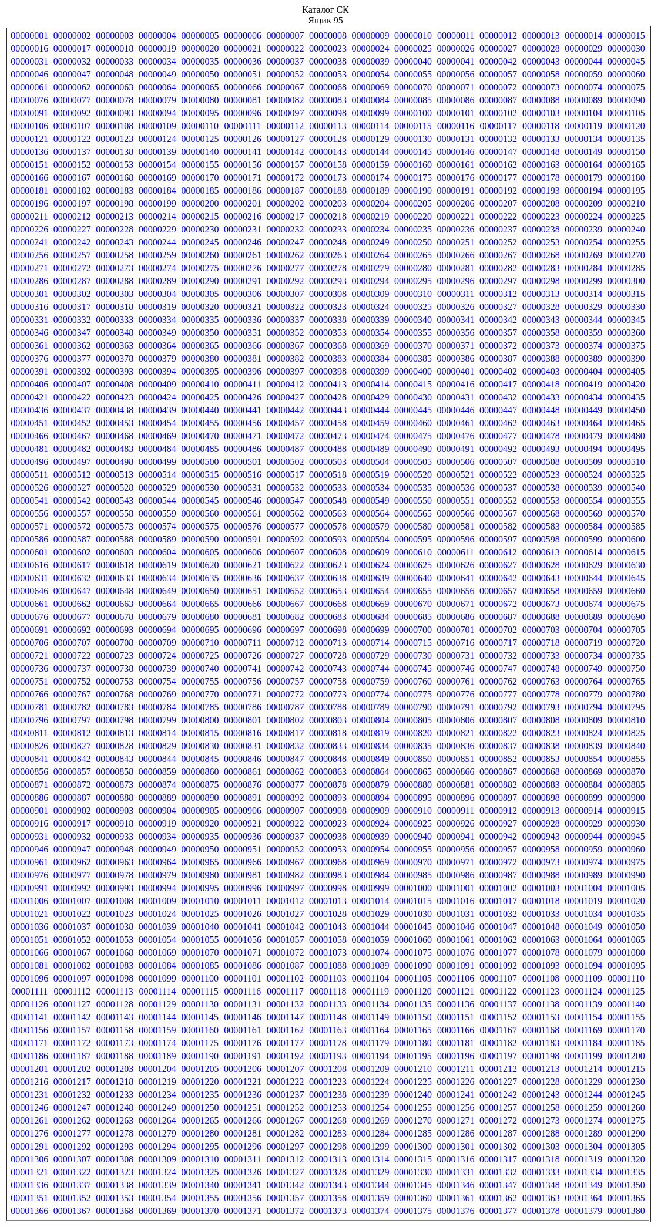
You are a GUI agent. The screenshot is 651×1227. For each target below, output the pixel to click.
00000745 (413, 668)
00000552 (498, 500)
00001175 (200, 1043)
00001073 (328, 953)
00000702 (498, 630)
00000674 (583, 604)
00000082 (285, 100)
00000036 (242, 61)
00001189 (157, 1056)
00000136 (29, 152)
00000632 (72, 578)
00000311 (455, 294)
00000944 (583, 836)
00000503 (328, 462)
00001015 (413, 901)
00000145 (413, 152)
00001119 (370, 991)
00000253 (541, 242)
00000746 (456, 668)
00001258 (541, 1108)
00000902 (72, 810)
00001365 (626, 1198)
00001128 (114, 1004)
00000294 (371, 281)
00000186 (242, 190)
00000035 (200, 61)
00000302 (72, 294)
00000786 (242, 707)
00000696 (242, 630)
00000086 (456, 100)
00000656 (456, 591)
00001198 (540, 1056)
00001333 (541, 1172)
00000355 (413, 333)
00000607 (285, 552)
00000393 (114, 371)
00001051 (29, 940)
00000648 (114, 591)
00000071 (456, 87)
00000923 (328, 823)
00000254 (583, 242)
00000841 (29, 759)
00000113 (327, 126)
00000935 (200, 836)
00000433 (541, 397)
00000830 (200, 746)
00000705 (626, 630)
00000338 (328, 320)
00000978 (114, 875)
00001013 (328, 901)
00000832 (285, 746)
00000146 (456, 152)
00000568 (541, 513)
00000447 (498, 410)
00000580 (413, 526)
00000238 (541, 229)
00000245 (200, 242)
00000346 (29, 333)
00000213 (114, 216)
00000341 (456, 320)
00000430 (413, 397)
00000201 (242, 203)
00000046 (29, 74)
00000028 (541, 48)
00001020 (626, 901)
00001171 (29, 1043)
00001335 (626, 1172)
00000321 (242, 307)
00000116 (455, 126)
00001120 (412, 991)
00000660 (626, 591)
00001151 (455, 1017)
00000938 (328, 836)
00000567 (498, 513)
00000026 (456, 48)
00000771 (242, 694)
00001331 (456, 1172)
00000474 (371, 436)
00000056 (456, 74)
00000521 (456, 475)
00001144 (157, 1017)
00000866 (456, 772)
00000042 (498, 61)
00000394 (157, 371)
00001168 (540, 1030)
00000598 (541, 539)
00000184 (157, 190)
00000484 (157, 449)
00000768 (114, 694)
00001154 (583, 1017)
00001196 (455, 1056)
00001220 (200, 1082)
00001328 (328, 1172)
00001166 (455, 1030)
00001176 (242, 1043)
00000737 (72, 668)
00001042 (285, 927)
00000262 (285, 255)
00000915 (626, 810)
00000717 (498, 643)
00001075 (413, 953)
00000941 (456, 836)
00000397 (285, 371)
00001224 (371, 1082)
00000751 (29, 681)
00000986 (456, 875)
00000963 (114, 862)
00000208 (541, 203)
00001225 (413, 1082)
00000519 (371, 475)
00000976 (29, 875)
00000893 (328, 798)
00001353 (114, 1198)
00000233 (328, 229)
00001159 (157, 1030)
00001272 (498, 1120)
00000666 (242, 604)
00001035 (626, 914)
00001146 (242, 1017)
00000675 (626, 604)
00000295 (413, 281)
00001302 (498, 1146)
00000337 (285, 320)
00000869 (583, 772)
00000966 (242, 862)
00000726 (242, 655)
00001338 (114, 1185)
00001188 (114, 1056)
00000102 (498, 113)
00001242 (498, 1095)
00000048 (114, 74)
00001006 (29, 901)
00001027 (285, 914)
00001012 (285, 901)
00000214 (157, 216)
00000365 (200, 345)
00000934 (157, 836)
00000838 (541, 746)
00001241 (456, 1095)
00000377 (72, 358)
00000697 (285, 630)
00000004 (157, 36)
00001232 (72, 1095)
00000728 (328, 655)
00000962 (72, 862)
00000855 (626, 759)
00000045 (626, 61)
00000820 (413, 733)
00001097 (72, 978)
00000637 (285, 578)
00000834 (371, 746)
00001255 (413, 1108)
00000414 (371, 384)
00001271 (456, 1120)
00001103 (327, 978)
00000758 (328, 681)
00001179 (370, 1043)
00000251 (456, 242)
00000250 (413, 242)
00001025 (200, 914)
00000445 (413, 410)
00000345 (626, 320)
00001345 (413, 1185)
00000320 (200, 307)
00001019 (583, 901)
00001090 (413, 965)
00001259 (583, 1108)
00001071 (242, 953)
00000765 (626, 681)
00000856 (29, 772)
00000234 (371, 229)
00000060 (626, 74)
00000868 (541, 772)
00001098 (114, 978)
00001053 (114, 940)
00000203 (328, 203)
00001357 (285, 1198)
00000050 (200, 74)
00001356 (242, 1198)
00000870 (626, 772)
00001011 (242, 901)
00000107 (72, 126)
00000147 (498, 152)
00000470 (200, 436)
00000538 (541, 488)
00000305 (200, 294)
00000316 (29, 307)
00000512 (72, 475)
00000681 (242, 617)
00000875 (200, 785)
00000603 (114, 552)
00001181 (455, 1043)
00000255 (626, 242)
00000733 (541, 655)
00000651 (242, 591)
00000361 (29, 345)
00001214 (583, 1069)
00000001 (29, 36)
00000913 (541, 810)
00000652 (285, 591)
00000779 (583, 694)
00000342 (498, 320)
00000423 (114, 397)
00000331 (29, 320)
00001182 (497, 1043)
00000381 (242, 358)
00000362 (72, 345)
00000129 (371, 139)
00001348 (541, 1185)
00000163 (541, 165)
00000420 (626, 384)
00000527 (72, 488)
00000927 (498, 823)
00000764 (583, 681)
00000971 (456, 862)
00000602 (72, 552)
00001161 (242, 1030)
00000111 (242, 126)
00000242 (72, 242)
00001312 (285, 1159)
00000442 (285, 410)
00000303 (114, 294)
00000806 (456, 720)
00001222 (285, 1082)
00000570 (626, 513)
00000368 (328, 345)
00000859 (157, 772)
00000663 (114, 604)
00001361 (456, 1198)
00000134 (583, 139)
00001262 (72, 1120)
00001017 (498, 901)
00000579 (371, 526)
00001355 (200, 1198)
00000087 (498, 100)
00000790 (413, 707)
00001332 (498, 1172)
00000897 (498, 798)
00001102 (285, 978)
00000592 (285, 539)
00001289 (583, 1133)
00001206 (242, 1069)
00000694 (157, 630)
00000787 (285, 707)
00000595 (413, 539)
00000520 (413, 475)
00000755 (200, 681)
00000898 (541, 798)
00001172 (71, 1043)
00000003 (114, 36)
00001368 (114, 1211)
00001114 (157, 991)
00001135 (412, 1004)
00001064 (583, 940)
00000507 (498, 462)
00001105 (412, 978)
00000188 (328, 190)
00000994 (157, 888)
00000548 (328, 500)
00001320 (626, 1159)
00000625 (413, 565)
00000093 (114, 113)
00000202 (285, 203)
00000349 (157, 333)
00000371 (456, 345)
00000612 (498, 552)
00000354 (371, 333)
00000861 (242, 772)
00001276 (29, 1133)
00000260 (200, 255)
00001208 (328, 1069)
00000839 (583, 746)
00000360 (626, 333)
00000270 (626, 255)
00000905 (200, 810)
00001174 (157, 1043)
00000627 (498, 565)
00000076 (29, 100)
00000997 (285, 888)
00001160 (200, 1030)
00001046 (456, 927)
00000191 (456, 190)
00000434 (583, 397)
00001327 (285, 1172)
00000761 (456, 681)
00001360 (413, 1198)
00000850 (413, 759)
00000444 (371, 410)
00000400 (413, 371)
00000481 (29, 449)
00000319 (157, 307)
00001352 (72, 1198)
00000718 (541, 643)
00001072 (285, 953)
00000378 (114, 358)
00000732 (498, 655)
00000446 (456, 410)
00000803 (328, 720)
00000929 (583, 823)
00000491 (456, 449)
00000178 (541, 178)
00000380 (200, 358)
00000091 (29, 113)
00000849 (371, 759)
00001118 (328, 991)
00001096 (29, 978)
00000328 (541, 307)
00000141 (242, 152)
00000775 (413, 694)
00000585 (626, 526)
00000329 (583, 307)
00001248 (114, 1108)
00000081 (242, 100)
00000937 (285, 836)
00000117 (497, 126)
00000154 (157, 165)
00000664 (157, 604)
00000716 (456, 643)
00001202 (72, 1069)
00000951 (242, 849)
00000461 (456, 423)
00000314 (583, 294)
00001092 (498, 965)
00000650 (200, 591)
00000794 (583, 707)
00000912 (498, 810)
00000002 (72, 36)
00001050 (626, 927)
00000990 (626, 875)
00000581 (456, 526)
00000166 (29, 178)
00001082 (72, 965)
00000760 (413, 681)
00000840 (626, 746)
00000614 (583, 552)
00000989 (583, 875)
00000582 (498, 526)
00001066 (29, 953)
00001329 (371, 1172)
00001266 (242, 1120)
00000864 (371, 772)
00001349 (583, 1185)
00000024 (371, 48)
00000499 (157, 462)
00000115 (412, 126)
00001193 (327, 1056)
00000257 (72, 255)
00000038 (328, 61)
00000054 (371, 74)
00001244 (583, 1095)
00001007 (72, 901)
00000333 (114, 320)
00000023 (328, 48)
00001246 (29, 1108)
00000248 (328, 242)
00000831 (242, 746)
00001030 (413, 914)
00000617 (72, 565)
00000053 (328, 74)
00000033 (114, 61)
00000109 (157, 126)
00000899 (583, 798)
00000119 (583, 126)
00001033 (541, 914)
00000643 (541, 578)
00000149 (583, 152)
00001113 (114, 991)
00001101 (242, 978)
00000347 (72, 333)
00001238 (328, 1095)
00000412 (285, 384)
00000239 (583, 229)
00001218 (114, 1082)
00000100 (413, 113)
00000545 (200, 500)
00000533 (328, 488)
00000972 (498, 862)
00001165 (412, 1030)
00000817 (285, 733)
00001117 (285, 991)
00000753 (114, 681)
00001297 (285, 1146)
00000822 (498, 733)
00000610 (413, 552)
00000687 (498, 617)
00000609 (371, 552)
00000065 (200, 87)
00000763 (541, 681)
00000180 (626, 178)
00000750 (626, 668)
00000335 (200, 320)
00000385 (413, 358)
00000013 (541, 36)
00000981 (242, 875)
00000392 (72, 371)
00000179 (583, 178)
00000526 (29, 488)
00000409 (157, 384)
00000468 (114, 436)
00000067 (285, 87)
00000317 (72, 307)
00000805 (413, 720)
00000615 (626, 552)
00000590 (200, 539)
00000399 (371, 371)
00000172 (285, 178)
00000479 (583, 436)
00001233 (114, 1095)
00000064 (157, 87)
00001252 (285, 1108)
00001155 (626, 1017)
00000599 (583, 539)
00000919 (157, 823)
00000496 (29, 462)
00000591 (242, 539)
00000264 (371, 255)
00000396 (242, 371)
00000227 (72, 229)
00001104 (370, 978)
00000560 (200, 513)
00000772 (285, 694)
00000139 (157, 152)
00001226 (456, 1082)
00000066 (242, 87)
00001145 (200, 1017)
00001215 (626, 1069)
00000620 (200, 565)
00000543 (114, 500)
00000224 (583, 216)
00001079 (583, 953)
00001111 (29, 991)
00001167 (497, 1030)
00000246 (242, 242)
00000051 (242, 74)
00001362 (498, 1198)
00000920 (200, 823)
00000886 (29, 798)
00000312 (498, 294)
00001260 (626, 1108)
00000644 (583, 578)
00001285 (413, 1133)
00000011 (455, 36)
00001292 (72, 1146)
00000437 (72, 410)
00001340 (200, 1185)
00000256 (29, 255)
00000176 (456, 178)
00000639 (371, 578)
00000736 (29, 668)
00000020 (200, 48)
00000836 (456, 746)
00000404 (583, 371)
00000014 (583, 36)
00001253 (328, 1108)
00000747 (498, 668)
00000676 (29, 617)
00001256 (456, 1108)
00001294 (157, 1146)
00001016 (456, 901)
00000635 (200, 578)
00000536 (456, 488)
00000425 (200, 397)
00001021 (29, 914)
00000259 (157, 255)
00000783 (114, 707)
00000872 (72, 785)
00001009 (157, 901)
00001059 (371, 940)
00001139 (583, 1004)
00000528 (114, 488)
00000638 (328, 578)
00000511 (29, 475)
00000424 (157, 397)
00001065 (626, 940)
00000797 (72, 720)
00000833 (328, 746)
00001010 (200, 901)
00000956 (456, 849)
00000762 (498, 681)
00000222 (498, 216)
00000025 (413, 48)
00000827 (72, 746)
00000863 (328, 772)
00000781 (29, 707)
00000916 (29, 823)
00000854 (583, 759)
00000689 (583, 617)
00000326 (456, 307)
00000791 (456, 707)
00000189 (371, 190)
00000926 (456, 823)
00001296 (242, 1146)
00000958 (541, 849)
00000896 (456, 798)
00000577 (285, 526)
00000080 (200, 100)
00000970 (413, 862)
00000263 (328, 255)
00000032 (72, 61)
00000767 (72, 694)
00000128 (328, 139)
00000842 (72, 759)
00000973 (541, 862)
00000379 (157, 358)
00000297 (498, 281)
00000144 (371, 152)
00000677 (72, 617)
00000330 (626, 307)
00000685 (413, 617)
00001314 (371, 1159)
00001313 (328, 1159)
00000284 (583, 268)
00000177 (498, 178)
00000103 (541, 113)
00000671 (456, 604)
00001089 (371, 965)
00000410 (200, 384)
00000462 (498, 423)
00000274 (157, 268)
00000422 (72, 397)
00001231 (29, 1095)
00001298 (328, 1146)
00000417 (498, 384)
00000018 (114, 48)
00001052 (72, 940)
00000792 (498, 707)
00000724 (157, 655)
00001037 (72, 927)
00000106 (29, 126)
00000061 (29, 87)
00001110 (626, 978)
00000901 (29, 810)
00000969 (371, 862)
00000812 (72, 733)
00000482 (72, 449)
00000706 (29, 643)
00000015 (626, 36)
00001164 (370, 1030)
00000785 (200, 707)
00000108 (114, 126)
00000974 (583, 862)
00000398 (328, 371)
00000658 (541, 591)
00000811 (29, 733)
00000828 (114, 746)
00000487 (285, 449)
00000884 (583, 785)
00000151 (29, 165)
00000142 (285, 152)
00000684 (371, 617)
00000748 (541, 668)
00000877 (285, 785)
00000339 (371, 320)
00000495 (626, 449)
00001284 (371, 1133)
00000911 (455, 810)
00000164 (583, 165)
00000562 (285, 513)
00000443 (328, 410)
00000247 (285, 242)
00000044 (583, 61)
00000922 (285, 823)
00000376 (29, 358)
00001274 (583, 1120)
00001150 (412, 1017)
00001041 (242, 927)
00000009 (371, 36)
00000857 (72, 772)
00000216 (242, 216)
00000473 (328, 436)
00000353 (328, 333)
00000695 (200, 630)
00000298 (541, 281)
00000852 (498, 759)
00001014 (371, 901)
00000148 (541, 152)
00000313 (541, 294)
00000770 (200, 694)
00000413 (328, 384)
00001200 (626, 1056)
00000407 (72, 384)
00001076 (456, 953)
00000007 (285, 36)
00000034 (157, 61)
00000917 (72, 823)
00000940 (413, 836)
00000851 (456, 759)
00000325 (413, 307)
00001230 (626, 1082)
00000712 (285, 643)
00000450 (626, 410)
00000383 (328, 358)
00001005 (626, 888)
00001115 (200, 991)
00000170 (200, 178)
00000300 (626, 281)
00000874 (157, 785)
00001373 (328, 1211)
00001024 (157, 914)
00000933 (114, 836)
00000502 (285, 462)
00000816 (242, 733)
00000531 (242, 488)
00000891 (242, 798)
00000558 (114, 513)
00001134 (370, 1004)
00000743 (328, 668)
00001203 (114, 1069)
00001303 (541, 1146)
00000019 (157, 48)
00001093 (541, 965)
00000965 (200, 862)
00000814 (157, 733)
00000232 (285, 229)
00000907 (285, 810)
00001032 (498, 914)
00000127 (285, 139)
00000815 (200, 733)
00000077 (72, 100)
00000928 (541, 823)
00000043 (541, 61)
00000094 (157, 113)
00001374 (371, 1211)
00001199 (583, 1056)
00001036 (29, 927)
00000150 (626, 152)
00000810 (626, 720)
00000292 (285, 281)
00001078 (541, 953)
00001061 (456, 940)
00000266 (456, 255)
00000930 (626, 823)
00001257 (498, 1108)
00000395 (200, 371)
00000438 (114, 410)
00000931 (29, 836)
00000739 (157, 668)
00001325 (200, 1172)
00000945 (626, 836)
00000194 (583, 190)
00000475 (413, 436)
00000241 (29, 242)
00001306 (29, 1159)
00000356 (456, 333)
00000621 (242, 565)
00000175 (413, 178)
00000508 (541, 462)
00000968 (328, 862)
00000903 (114, 810)
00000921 (242, 823)
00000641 (456, 578)
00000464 (583, 423)
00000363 (114, 345)
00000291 (242, 281)
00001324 (157, 1172)
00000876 (242, 785)
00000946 (29, 849)
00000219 (371, 216)
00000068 (328, 87)
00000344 (583, 320)
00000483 (114, 449)
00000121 (29, 139)
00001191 (242, 1056)
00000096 (242, 113)
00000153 (114, 165)
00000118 (540, 126)
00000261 (242, 255)
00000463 (541, 423)
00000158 (328, 165)
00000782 (72, 707)
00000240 (626, 229)
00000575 (200, 526)
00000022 (285, 48)
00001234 (157, 1095)
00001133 (327, 1004)
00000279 (371, 268)
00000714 (371, 643)
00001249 (157, 1108)
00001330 (413, 1172)
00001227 (498, 1082)
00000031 (29, 61)
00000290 (200, 281)
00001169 (583, 1030)
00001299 (371, 1146)
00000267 (498, 255)
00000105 (626, 113)
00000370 (413, 345)
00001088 (328, 965)
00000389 (583, 358)
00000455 (200, 423)
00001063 (541, 940)
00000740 (200, 668)
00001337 (72, 1185)
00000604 (157, 552)
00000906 (242, 810)
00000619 (157, 565)
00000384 (371, 358)
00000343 (541, 320)
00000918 (114, 823)
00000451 (29, 423)
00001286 (456, 1133)
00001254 (371, 1108)
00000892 (285, 798)
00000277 (285, 268)
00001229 (583, 1082)
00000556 (29, 513)
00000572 (72, 526)
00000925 (413, 823)
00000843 (114, 759)
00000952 (285, 849)
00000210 (626, 203)
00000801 (242, 720)
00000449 (583, 410)
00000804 (371, 720)
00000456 (242, 423)
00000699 (371, 630)
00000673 (541, 604)
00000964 (157, 862)
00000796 (29, 720)
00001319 (583, 1159)
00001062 (498, 940)
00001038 (114, 927)
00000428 (328, 397)
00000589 (157, 539)
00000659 (583, 591)
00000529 (157, 488)
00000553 (541, 500)
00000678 (114, 617)
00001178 (327, 1043)
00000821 (456, 733)
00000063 (114, 87)
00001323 (114, 1172)
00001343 (328, 1185)
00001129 (157, 1004)
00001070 (200, 953)
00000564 (371, 513)
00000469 (157, 436)
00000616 (29, 565)
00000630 (626, 565)
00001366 (29, 1211)
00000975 (626, 862)
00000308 (328, 294)
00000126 (242, 139)
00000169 (157, 178)
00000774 (371, 694)
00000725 (200, 655)
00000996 (242, 888)
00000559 (157, 513)
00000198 (114, 203)
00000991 (29, 888)
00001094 (583, 965)
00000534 (371, 488)
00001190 (200, 1056)
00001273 (541, 1120)
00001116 (242, 991)
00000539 (583, 488)
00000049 (157, 74)
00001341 (242, 1185)
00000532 (285, 488)
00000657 (498, 591)
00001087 (285, 965)
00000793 (541, 707)
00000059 (583, 74)
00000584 (583, 526)
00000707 (72, 643)
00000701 (456, 630)
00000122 (72, 139)
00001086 (242, 965)
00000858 (114, 772)
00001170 (626, 1030)
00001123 (540, 991)
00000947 (72, 849)
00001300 (413, 1146)
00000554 (583, 500)
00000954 (371, 849)
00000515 (200, 475)
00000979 (157, 875)
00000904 (157, 810)
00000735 (626, 655)
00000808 (541, 720)
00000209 (583, 203)
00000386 (456, 358)
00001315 (413, 1159)
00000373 (541, 345)
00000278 (328, 268)
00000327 (498, 307)
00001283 (328, 1133)
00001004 (583, 888)
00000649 (157, 591)
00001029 (371, 914)
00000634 (157, 578)
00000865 (413, 772)
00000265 (413, 255)
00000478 (541, 436)
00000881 (456, 785)
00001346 (456, 1185)
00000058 (541, 74)
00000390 (626, 358)
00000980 (200, 875)
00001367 (72, 1211)
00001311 (242, 1159)
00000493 (541, 449)
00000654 (371, 591)
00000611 (455, 552)
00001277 (72, 1133)
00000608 (328, 552)
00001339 (157, 1185)
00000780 (626, 694)
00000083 (328, 100)
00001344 (371, 1185)
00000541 (29, 500)
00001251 (242, 1108)
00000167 (72, 178)
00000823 (541, 733)
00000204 (371, 203)
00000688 (541, 617)
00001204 (157, 1069)
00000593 (328, 539)
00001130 (200, 1004)
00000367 (285, 345)
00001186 (29, 1056)
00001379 (583, 1211)
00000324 (371, 307)
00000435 (626, 397)
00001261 (29, 1120)
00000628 (541, 565)
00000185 (200, 190)
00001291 (29, 1146)
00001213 (541, 1069)
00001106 (455, 978)
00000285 (626, 268)
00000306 (242, 294)
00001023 (114, 914)
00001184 (583, 1043)
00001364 (583, 1198)
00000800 (200, 720)
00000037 (285, 61)
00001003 (541, 888)
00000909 (371, 810)
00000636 (242, 578)
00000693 (114, 630)
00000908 (328, 810)
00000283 (541, 268)
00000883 (541, 785)
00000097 (285, 113)
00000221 (456, 216)
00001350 (626, 1185)
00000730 (413, 655)
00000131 (456, 139)
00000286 (29, 281)
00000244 (157, 242)
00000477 (498, 436)
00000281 (456, 268)
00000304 (157, 294)
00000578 (328, 526)
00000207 (498, 203)
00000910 (413, 810)
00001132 (285, 1004)
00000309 (371, 294)
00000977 (72, 875)
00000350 (200, 333)
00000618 (114, 565)
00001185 (626, 1043)
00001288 (541, 1133)
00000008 (328, 36)
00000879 (371, 785)
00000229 (157, 229)
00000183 (114, 190)
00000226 (29, 229)
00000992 (72, 888)
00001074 (371, 953)
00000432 (498, 397)
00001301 (456, 1146)
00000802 (285, 720)
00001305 (626, 1146)
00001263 (114, 1120)
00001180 (412, 1043)
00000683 (328, 617)
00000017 (72, 48)
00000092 (72, 113)
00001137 (497, 1004)
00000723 (114, 655)
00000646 (29, 591)
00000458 (328, 423)
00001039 (157, 927)
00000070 (413, 87)
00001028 (328, 914)
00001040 (200, 927)
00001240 (413, 1095)
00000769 (157, 694)
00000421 (29, 397)
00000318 (114, 307)
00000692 (72, 630)
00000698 (328, 630)
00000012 (498, 36)
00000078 (114, 100)
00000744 (371, 668)
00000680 (200, 617)
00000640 (413, 578)
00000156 (242, 165)
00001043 (328, 927)
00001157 (71, 1030)
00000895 (413, 798)
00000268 (541, 255)
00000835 (413, 746)
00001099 (157, 978)
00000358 (541, 333)
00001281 (242, 1133)
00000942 (498, 836)
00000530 (200, 488)
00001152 (497, 1017)
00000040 (413, 61)
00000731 (456, 655)
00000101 (456, 113)
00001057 (285, 940)
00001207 (285, 1069)
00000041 (456, 61)
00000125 (200, 139)
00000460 (413, 423)
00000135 (626, 139)
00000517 (285, 475)
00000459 (371, 423)
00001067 (72, 953)
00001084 (157, 965)
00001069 (157, 953)
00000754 (157, 681)
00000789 (371, 707)
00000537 (498, 488)
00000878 (328, 785)
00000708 (114, 643)
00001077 (498, 953)
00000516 (242, 475)
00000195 (626, 190)
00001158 (114, 1030)
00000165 (626, 165)
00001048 (541, 927)
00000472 (285, 436)
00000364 (157, 345)
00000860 (200, 772)
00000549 (371, 500)
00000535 (413, 488)
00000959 (583, 849)
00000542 (72, 500)
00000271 (29, 268)
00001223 (328, 1082)
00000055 (413, 74)
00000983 (328, 875)
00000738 (114, 668)
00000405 (626, 371)
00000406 (29, 384)
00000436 (29, 410)
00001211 (455, 1069)
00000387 (498, 358)
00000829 (157, 746)
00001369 (157, 1211)
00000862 (285, 772)
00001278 (114, 1133)
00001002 (498, 888)
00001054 (157, 940)
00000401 (456, 371)
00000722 (72, 655)
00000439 (157, 410)
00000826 (29, 746)
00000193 (541, 190)
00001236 (242, 1095)
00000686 (456, 617)
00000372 (498, 345)
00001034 (583, 914)
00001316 (456, 1159)
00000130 (413, 139)
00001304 (583, 1146)
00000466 (29, 436)
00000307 (285, 294)
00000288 (114, 281)
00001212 (498, 1069)
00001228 (541, 1082)
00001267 (285, 1120)
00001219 (157, 1082)
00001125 (626, 991)
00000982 (285, 875)
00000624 (371, 565)
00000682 (285, 617)
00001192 (285, 1056)
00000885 (626, 785)
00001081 (29, 965)
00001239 (371, 1095)
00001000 (413, 888)
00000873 (114, 785)
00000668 (328, 604)
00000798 (114, 720)
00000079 (157, 100)
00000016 (29, 48)
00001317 (498, 1159)
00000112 (285, 126)
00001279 (157, 1133)
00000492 (498, 449)
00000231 (242, 229)
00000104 (583, 113)
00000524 (583, 475)
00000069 (371, 87)
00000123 (114, 139)
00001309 (157, 1159)
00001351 (29, 1198)
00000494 (583, 449)
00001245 (626, 1095)
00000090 (626, 100)
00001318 (541, 1159)
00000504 (371, 462)
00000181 (29, 190)
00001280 (200, 1133)
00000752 (72, 681)
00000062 (72, 87)
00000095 (200, 113)
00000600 (626, 539)
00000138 (114, 152)
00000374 (583, 345)
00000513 (114, 475)
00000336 (242, 320)
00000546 (242, 500)
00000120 (626, 126)
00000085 (413, 100)
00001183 (540, 1043)
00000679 (157, 617)
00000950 (200, 849)
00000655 (413, 591)
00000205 (413, 203)
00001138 (540, 1004)
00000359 (583, 333)
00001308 (114, 1159)
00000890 (200, 798)
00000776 (456, 694)
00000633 (114, 578)
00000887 (72, 798)
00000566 (456, 513)
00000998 (328, 888)
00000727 (285, 655)
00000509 (583, 462)
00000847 (285, 759)
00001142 (71, 1017)
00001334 (583, 1172)
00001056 (242, 940)
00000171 (242, 178)
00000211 (29, 216)
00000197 (72, 203)
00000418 (541, 384)
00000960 (626, 849)
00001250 (200, 1108)
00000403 (541, 371)
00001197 (497, 1056)
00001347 (498, 1185)
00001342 (285, 1185)
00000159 (371, 165)
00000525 (626, 475)
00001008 (114, 901)
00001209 (371, 1069)
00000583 (541, 526)
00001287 (498, 1133)
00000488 (328, 449)
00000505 (413, 462)
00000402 (498, 371)
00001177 (285, 1043)
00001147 (285, 1017)
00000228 (114, 229)
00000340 (413, 320)
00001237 (285, 1095)
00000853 (541, 759)
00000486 (242, 449)
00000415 (413, 384)
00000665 (200, 604)
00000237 (498, 229)
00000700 (413, 630)
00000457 (285, 423)
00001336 (29, 1185)
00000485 (200, 449)
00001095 (626, 965)
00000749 (583, 668)
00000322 (285, 307)
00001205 (200, 1069)
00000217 (285, 216)
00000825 (626, 733)
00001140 (626, 1004)
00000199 (157, 203)
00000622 (285, 565)
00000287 (72, 281)
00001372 (285, 1211)
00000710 (200, 643)
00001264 (157, 1120)
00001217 (72, 1082)
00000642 (498, 578)
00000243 (114, 242)
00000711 (242, 643)
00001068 (114, 953)
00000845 (200, 759)
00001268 (328, 1120)
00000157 (285, 165)
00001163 (327, 1030)
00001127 (71, 1004)
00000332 (72, 320)
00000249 (371, 242)
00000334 (157, 320)
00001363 (541, 1198)
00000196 (29, 203)
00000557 (72, 513)
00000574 (157, 526)
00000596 (456, 539)
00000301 (29, 294)
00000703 (541, 630)
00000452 (72, 423)
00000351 (242, 333)
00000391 (29, 371)
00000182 (72, 190)
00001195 (412, 1056)
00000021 (242, 48)
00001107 (497, 978)
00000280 (413, 268)
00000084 (371, 100)
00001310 (200, 1159)
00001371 (242, 1211)
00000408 (114, 384)
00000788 (328, 707)
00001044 (371, 927)
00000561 (242, 513)
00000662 (72, 604)
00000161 (456, 165)
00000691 (29, 630)
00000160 (413, 165)
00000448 (541, 410)
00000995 (200, 888)
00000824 (583, 733)
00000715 (413, 643)
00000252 (498, 242)
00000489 (371, 449)
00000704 (583, 630)
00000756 (242, 681)
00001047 (498, 927)
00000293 (328, 281)
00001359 (371, 1198)
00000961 (29, 862)
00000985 (413, 875)
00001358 (328, 1198)
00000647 (72, 591)
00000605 (200, 552)
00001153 (540, 1017)
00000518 (328, 475)
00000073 (541, 87)
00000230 (200, 229)
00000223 (541, 216)
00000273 (114, 268)
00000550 (413, 500)
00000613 (541, 552)
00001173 (114, 1043)
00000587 (72, 539)
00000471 (242, 436)
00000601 (29, 552)
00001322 (72, 1172)
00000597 (498, 539)
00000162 (498, 165)
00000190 (413, 190)
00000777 (498, 694)
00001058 (328, 940)
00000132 (498, 139)
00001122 (497, 991)
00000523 (541, 475)
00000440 (200, 410)
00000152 (72, 165)
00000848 (328, 759)
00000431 (456, 397)
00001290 (626, 1133)
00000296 (456, 281)
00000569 (583, 513)
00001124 (583, 991)
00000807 (498, 720)
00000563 (328, 513)
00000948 (114, 849)
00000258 (114, 255)
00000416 (456, 384)
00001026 (242, 914)
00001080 (626, 953)
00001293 (114, 1146)
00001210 (413, 1069)
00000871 (29, 785)
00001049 (583, 927)
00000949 (157, 849)
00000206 (456, 203)
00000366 (242, 345)
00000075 (626, 87)
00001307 (72, 1159)
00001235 (200, 1095)
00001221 (242, 1082)
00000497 (72, 462)
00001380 (626, 1211)
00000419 (583, 384)
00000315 (626, 294)
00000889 (157, 798)
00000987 (498, 875)
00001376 (456, 1211)
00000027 (498, 48)
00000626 (456, 565)
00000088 (541, 100)
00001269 (371, 1120)
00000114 (370, 126)
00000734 (583, 655)
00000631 (29, 578)
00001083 (114, 965)
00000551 (456, 500)
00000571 (29, 526)
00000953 (328, 849)
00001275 (626, 1120)
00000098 (328, 113)
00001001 (456, 888)
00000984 (371, 875)
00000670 (413, 604)
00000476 (456, 436)
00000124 (157, 139)
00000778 (541, 694)
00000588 (114, 539)
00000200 (200, 203)
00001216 (29, 1082)
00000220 (413, 216)
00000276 (242, 268)
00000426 (242, 397)
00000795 (626, 707)
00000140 (200, 152)
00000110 (200, 126)
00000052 (285, 74)
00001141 (29, 1017)
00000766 (29, 694)
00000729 (371, 655)
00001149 (370, 1017)
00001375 (413, 1211)
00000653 (328, 591)
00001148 (327, 1017)
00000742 (285, 668)
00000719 (583, 643)
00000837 (498, 746)
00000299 (583, 281)
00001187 (71, 1056)
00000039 (371, 61)
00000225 (626, 216)
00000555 (626, 500)
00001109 (583, 978)
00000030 (626, 48)
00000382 (285, 358)
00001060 (413, 940)
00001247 (72, 1108)
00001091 (456, 965)
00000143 (328, 152)
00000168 (114, 178)
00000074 (583, 87)
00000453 (114, 423)
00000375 (626, 345)
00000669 (371, 604)
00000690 (626, 617)
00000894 (371, 798)
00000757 (285, 681)
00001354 (157, 1198)
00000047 (72, 74)
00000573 (114, 526)
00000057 (498, 74)
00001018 (541, 901)
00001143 (114, 1017)
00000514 (157, 475)
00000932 (72, 836)
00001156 (29, 1030)
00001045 (413, 927)
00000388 (541, 358)
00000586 (29, 539)
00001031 (456, 914)
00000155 (200, 165)
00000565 (413, 513)
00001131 (242, 1004)
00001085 (200, 965)
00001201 (29, 1069)
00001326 (242, 1172)
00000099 (371, 113)
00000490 (413, 449)
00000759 (371, 681)
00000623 (328, 565)
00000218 (328, 216)
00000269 (583, 255)
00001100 (200, 978)
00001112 (71, 991)
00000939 (371, 836)
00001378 (541, 1211)
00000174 (371, 178)
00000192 (498, 190)
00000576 (242, 526)
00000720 (626, 643)
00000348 (114, 333)
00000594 (371, 539)
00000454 (157, 423)
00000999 (371, 888)
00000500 (200, 462)
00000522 (498, 475)
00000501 (242, 462)
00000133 (541, 139)
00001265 (200, 1120)
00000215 (200, 216)
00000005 (200, 36)
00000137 (72, 152)
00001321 (29, 1172)
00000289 (157, 281)
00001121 (455, 991)
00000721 (29, 655)
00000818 (328, 733)
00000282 (498, 268)
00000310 (413, 294)
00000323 (328, 307)
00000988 (541, 875)
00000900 (626, 798)
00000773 (328, 694)
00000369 (371, 345)
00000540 (626, 488)
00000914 (583, 810)
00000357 (498, 333)
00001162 (285, 1030)
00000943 (541, 836)
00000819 (371, 733)
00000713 (328, 643)
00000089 (583, 100)
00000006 (242, 36)
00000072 (498, 87)
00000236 (456, 229)
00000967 (285, 862)
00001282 (285, 1133)
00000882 (498, 785)
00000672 (498, 604)
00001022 (72, 914)
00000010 (413, 36)
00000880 (413, 785)
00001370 (200, 1211)
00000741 (242, 668)
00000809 (583, 720)
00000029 (583, 48)
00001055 (200, 940)
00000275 (200, 268)
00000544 (157, 500)
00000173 (328, 178)
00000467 (72, 436)
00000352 (285, 333)
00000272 (72, 268)
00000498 (114, 462)
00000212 (72, 216)
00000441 (242, 410)
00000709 (157, 643)
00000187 (285, 190)
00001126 (29, 1004)
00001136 (455, 1004)
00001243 (541, 1095)
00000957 (498, 849)
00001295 (200, 1146)
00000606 (242, 552)
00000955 (413, 849)
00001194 (370, 1056)
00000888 (114, 798)
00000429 (371, 397)
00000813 (114, 733)
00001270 (413, 1120)
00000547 (285, 500)
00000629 (583, 565)
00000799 (157, 720)
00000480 (626, 436)
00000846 (242, 759)
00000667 (285, 604)
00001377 (498, 1211)
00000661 (29, 604)
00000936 (242, 836)
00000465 (626, 423)
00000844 (157, 759)
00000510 (626, 462)
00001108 (540, 978)
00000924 (371, 823)
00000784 (157, 707)
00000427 (285, 397)
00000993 (114, 888)
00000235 (413, 229)
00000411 (242, 384)
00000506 (456, 462)
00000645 (626, 578)
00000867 (498, 772)
